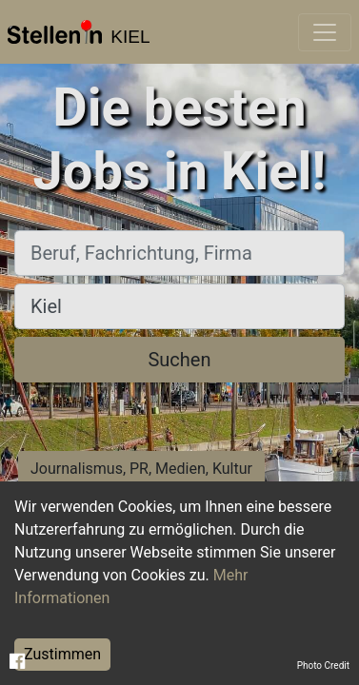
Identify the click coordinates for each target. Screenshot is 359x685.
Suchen (179, 359)
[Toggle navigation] (324, 32)
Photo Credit (323, 665)
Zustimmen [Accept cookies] (62, 654)
